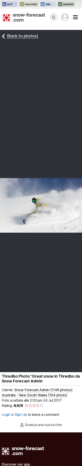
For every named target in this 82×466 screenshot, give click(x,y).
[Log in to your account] (65, 17)
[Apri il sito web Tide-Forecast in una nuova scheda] (48, 4)
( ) (43, 390)
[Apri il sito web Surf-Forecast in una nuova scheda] (9, 4)
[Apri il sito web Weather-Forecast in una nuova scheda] (66, 4)
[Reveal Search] (54, 17)
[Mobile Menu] (75, 17)
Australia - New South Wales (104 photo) (34, 395)
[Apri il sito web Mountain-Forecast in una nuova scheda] (28, 4)
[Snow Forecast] (24, 17)
